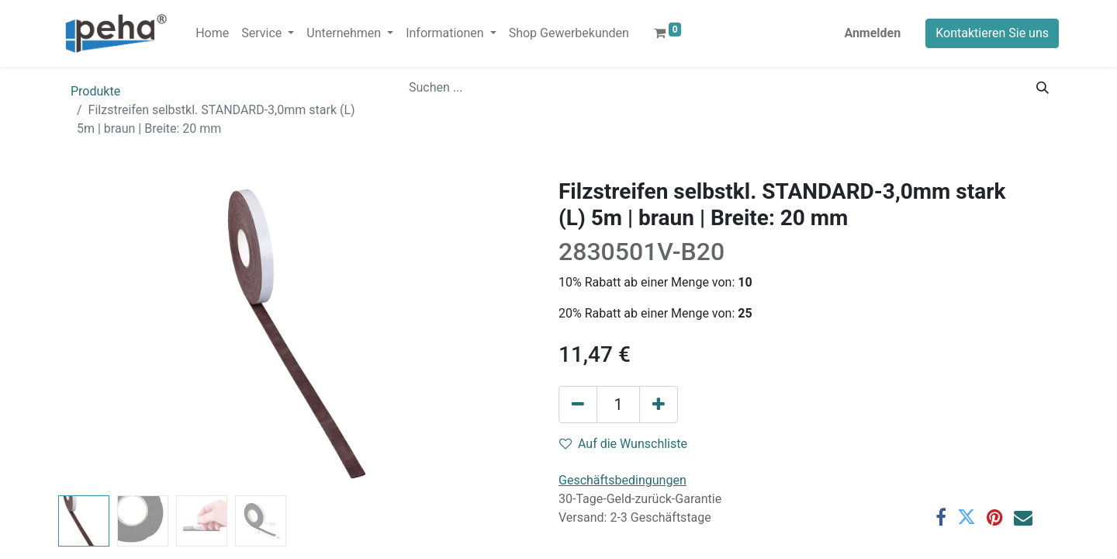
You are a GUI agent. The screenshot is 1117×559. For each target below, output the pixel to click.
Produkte (95, 91)
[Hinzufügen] (658, 404)
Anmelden (872, 33)
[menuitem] (212, 33)
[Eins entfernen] (577, 404)
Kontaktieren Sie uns (992, 33)
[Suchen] (1042, 87)
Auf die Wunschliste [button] (623, 443)
